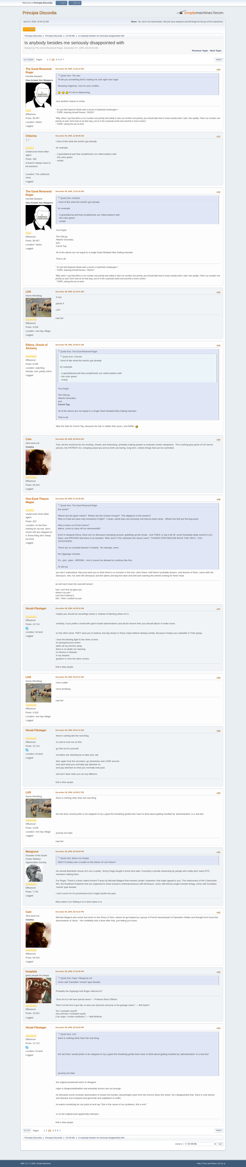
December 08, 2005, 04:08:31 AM (70, 345)
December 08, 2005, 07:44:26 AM (70, 499)
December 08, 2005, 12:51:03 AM (70, 191)
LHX (28, 291)
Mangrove (32, 851)
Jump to (178, 1144)
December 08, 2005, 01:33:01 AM (70, 292)
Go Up (27, 1131)
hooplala (31, 971)
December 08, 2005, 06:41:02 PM (70, 912)
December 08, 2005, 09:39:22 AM (70, 608)
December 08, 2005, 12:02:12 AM (70, 69)
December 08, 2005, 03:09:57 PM (70, 792)
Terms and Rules (209, 1163)
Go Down (28, 60)
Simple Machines (44, 1163)
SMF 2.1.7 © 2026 (28, 1163)
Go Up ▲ (222, 1163)
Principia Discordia (40, 12)
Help (199, 1163)
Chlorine (31, 135)
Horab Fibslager (36, 608)
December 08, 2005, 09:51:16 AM (70, 730)
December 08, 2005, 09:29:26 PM (70, 1027)
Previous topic (200, 50)
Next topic (216, 50)
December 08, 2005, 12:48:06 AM (70, 136)
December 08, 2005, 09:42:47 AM (70, 677)
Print (219, 60)
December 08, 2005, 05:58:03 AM (70, 439)
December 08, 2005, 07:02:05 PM (70, 971)
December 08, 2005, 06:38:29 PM (70, 851)
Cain (29, 439)
